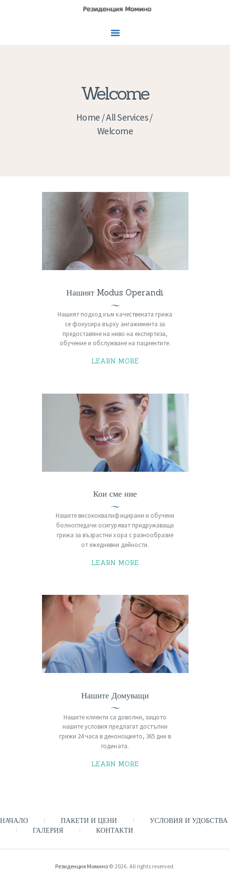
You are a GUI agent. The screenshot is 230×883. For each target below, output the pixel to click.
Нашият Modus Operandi (115, 293)
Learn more (115, 361)
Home (88, 117)
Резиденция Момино (81, 866)
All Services (127, 117)
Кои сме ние (115, 494)
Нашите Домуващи (115, 696)
